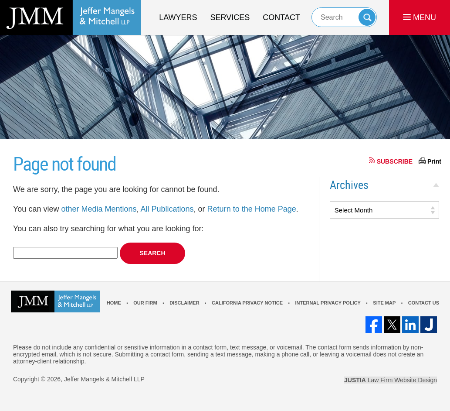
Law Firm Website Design (390, 380)
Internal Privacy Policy (327, 302)
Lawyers (178, 17)
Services (230, 17)
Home (114, 302)
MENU (419, 17)
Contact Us (423, 302)
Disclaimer (184, 302)
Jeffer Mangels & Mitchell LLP (104, 379)
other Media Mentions (98, 209)
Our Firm (145, 302)
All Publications (167, 209)
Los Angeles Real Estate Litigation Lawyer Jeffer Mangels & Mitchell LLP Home (70, 17)
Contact (281, 17)
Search (367, 17)
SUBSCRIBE (395, 161)
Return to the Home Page (251, 209)
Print (434, 161)
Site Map (384, 302)
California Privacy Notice (247, 302)
